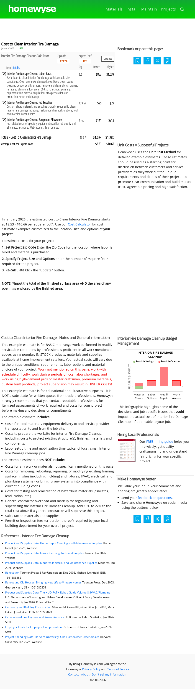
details (16, 68)
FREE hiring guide (159, 441)
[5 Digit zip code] (63, 61)
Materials (114, 9)
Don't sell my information (109, 674)
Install (132, 9)
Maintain (149, 9)
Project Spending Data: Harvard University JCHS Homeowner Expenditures (52, 637)
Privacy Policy (91, 669)
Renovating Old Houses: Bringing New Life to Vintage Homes (43, 582)
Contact (73, 674)
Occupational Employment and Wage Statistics (34, 617)
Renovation (12, 573)
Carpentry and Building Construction (28, 607)
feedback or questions (155, 498)
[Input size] (85, 61)
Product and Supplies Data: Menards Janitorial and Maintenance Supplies (51, 563)
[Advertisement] (97, 29)
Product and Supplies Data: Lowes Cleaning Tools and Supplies (44, 553)
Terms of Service (118, 669)
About (85, 674)
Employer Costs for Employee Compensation (33, 627)
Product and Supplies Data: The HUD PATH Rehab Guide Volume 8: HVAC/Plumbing (57, 592)
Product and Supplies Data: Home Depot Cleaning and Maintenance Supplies (53, 543)
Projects (168, 9)
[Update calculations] (107, 59)
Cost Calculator (79, 224)
